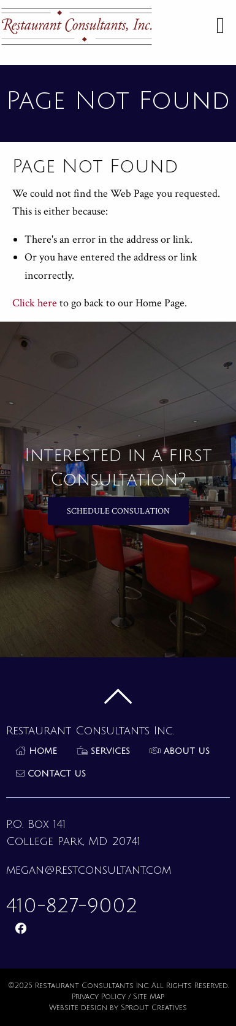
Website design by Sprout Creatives (118, 1008)
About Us (180, 751)
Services (103, 751)
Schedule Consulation (118, 511)
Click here (34, 303)
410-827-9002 (71, 906)
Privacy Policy (99, 997)
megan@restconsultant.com (88, 870)
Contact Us (51, 773)
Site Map (148, 997)
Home (36, 751)
